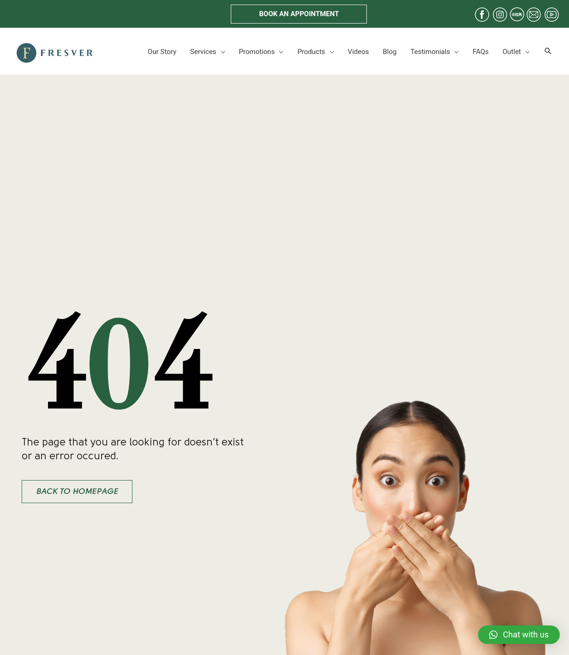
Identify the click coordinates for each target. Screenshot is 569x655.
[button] (299, 14)
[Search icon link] (548, 52)
